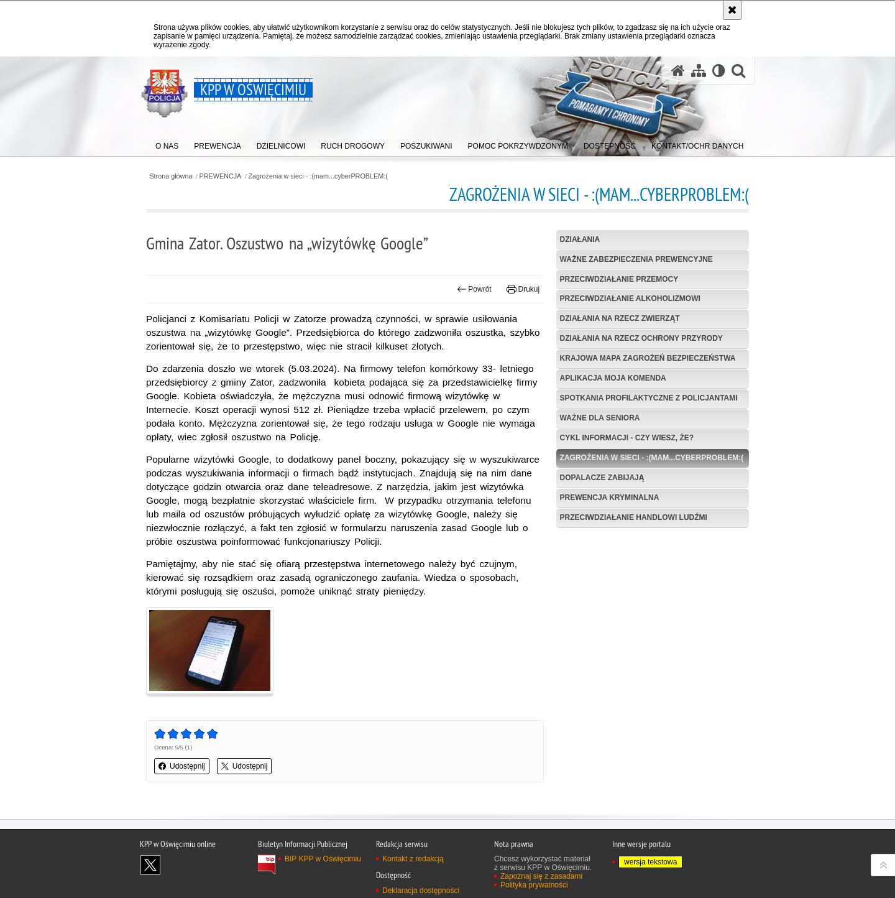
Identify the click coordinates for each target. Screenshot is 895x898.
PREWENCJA (221, 176)
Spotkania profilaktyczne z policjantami (649, 398)
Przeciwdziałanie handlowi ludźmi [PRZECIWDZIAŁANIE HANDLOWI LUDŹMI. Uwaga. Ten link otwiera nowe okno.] (633, 517)
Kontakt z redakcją (413, 858)
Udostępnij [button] (181, 766)
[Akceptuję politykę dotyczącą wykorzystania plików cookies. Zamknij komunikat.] (732, 10)
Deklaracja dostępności (420, 890)
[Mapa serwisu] (698, 70)
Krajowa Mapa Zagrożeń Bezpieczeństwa (648, 358)
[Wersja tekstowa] (718, 70)
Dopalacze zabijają (602, 477)
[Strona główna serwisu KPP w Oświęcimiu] (678, 70)
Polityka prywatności (534, 885)
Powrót (474, 289)
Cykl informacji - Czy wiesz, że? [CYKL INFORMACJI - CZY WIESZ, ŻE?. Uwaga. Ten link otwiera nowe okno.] (627, 437)
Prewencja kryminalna (609, 497)
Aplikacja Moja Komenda (613, 378)
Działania (580, 239)
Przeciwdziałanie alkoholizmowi (630, 298)
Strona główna (170, 176)
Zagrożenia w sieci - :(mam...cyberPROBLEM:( (317, 176)
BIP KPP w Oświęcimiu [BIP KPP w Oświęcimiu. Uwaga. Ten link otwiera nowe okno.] (323, 858)
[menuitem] (167, 143)
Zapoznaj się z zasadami (541, 876)
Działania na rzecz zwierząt (620, 318)
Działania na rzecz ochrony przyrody (641, 338)
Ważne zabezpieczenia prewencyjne (636, 259)
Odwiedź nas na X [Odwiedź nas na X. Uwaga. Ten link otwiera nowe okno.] (150, 865)
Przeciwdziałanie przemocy (619, 279)
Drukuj (523, 289)
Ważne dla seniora (600, 418)
